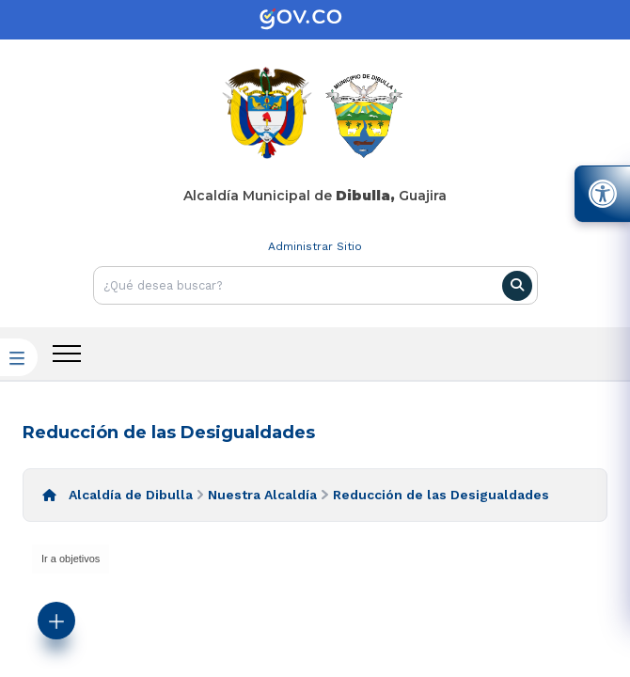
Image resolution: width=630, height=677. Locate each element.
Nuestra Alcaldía (262, 494)
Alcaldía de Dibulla (131, 494)
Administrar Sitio (315, 246)
